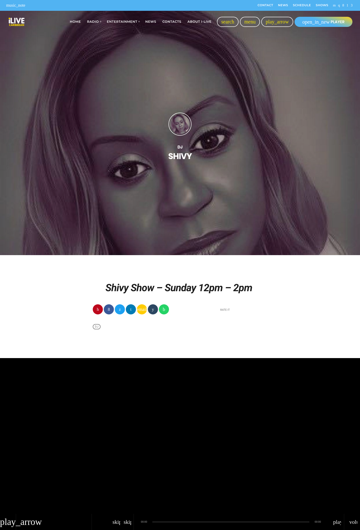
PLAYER (323, 22)
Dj (96, 326)
